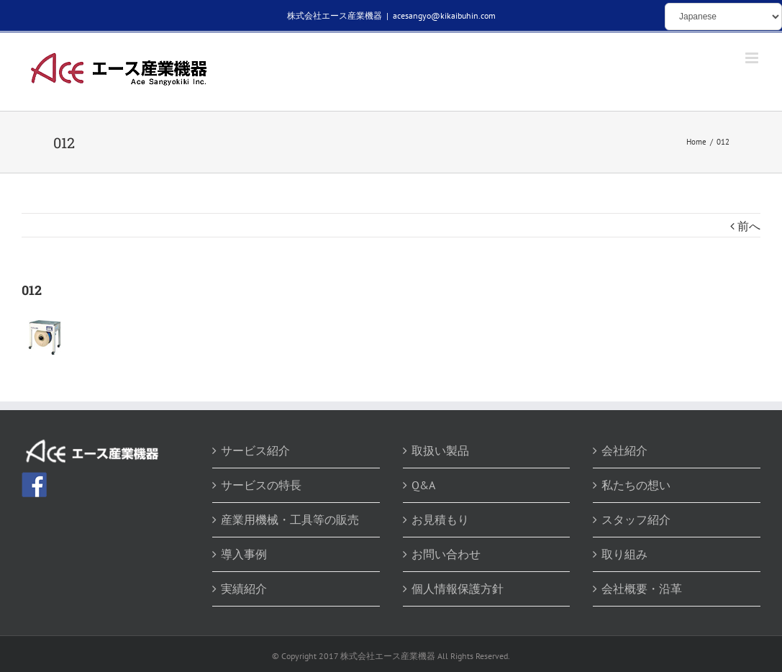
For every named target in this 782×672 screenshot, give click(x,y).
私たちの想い (635, 485)
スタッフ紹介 (635, 519)
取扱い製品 (440, 450)
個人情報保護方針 (458, 588)
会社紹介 (624, 450)
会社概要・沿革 (641, 588)
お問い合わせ (446, 554)
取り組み (624, 554)
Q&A (423, 485)
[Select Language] (723, 16)
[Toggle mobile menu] (752, 57)
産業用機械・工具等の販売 (290, 519)
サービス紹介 (255, 450)
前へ (748, 226)
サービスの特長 (261, 485)
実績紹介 (244, 588)
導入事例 (244, 554)
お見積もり (440, 519)
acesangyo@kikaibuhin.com (444, 15)
